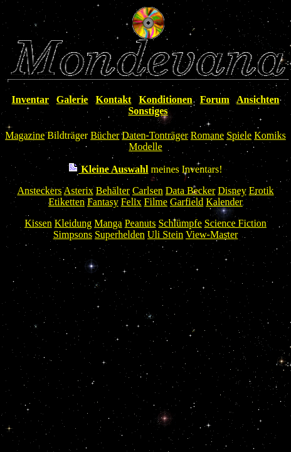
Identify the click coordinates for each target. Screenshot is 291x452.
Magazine (25, 135)
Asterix (78, 190)
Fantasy (103, 201)
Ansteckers (39, 190)
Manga (108, 223)
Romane (207, 135)
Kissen (38, 223)
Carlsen (147, 190)
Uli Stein (165, 234)
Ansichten (257, 99)
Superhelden (120, 234)
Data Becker (191, 190)
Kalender (224, 201)
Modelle (145, 146)
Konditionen (165, 99)
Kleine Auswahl (108, 169)
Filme (155, 201)
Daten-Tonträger (155, 135)
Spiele (238, 135)
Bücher (104, 135)
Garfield (186, 201)
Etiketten (66, 201)
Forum (215, 99)
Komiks (270, 135)
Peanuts (140, 223)
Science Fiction (235, 223)
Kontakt (113, 99)
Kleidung (73, 223)
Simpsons (72, 234)
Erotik (261, 190)
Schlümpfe (179, 223)
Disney (232, 190)
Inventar (30, 99)
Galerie (72, 99)
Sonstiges (147, 110)
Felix (131, 201)
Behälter (113, 190)
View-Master (212, 234)
